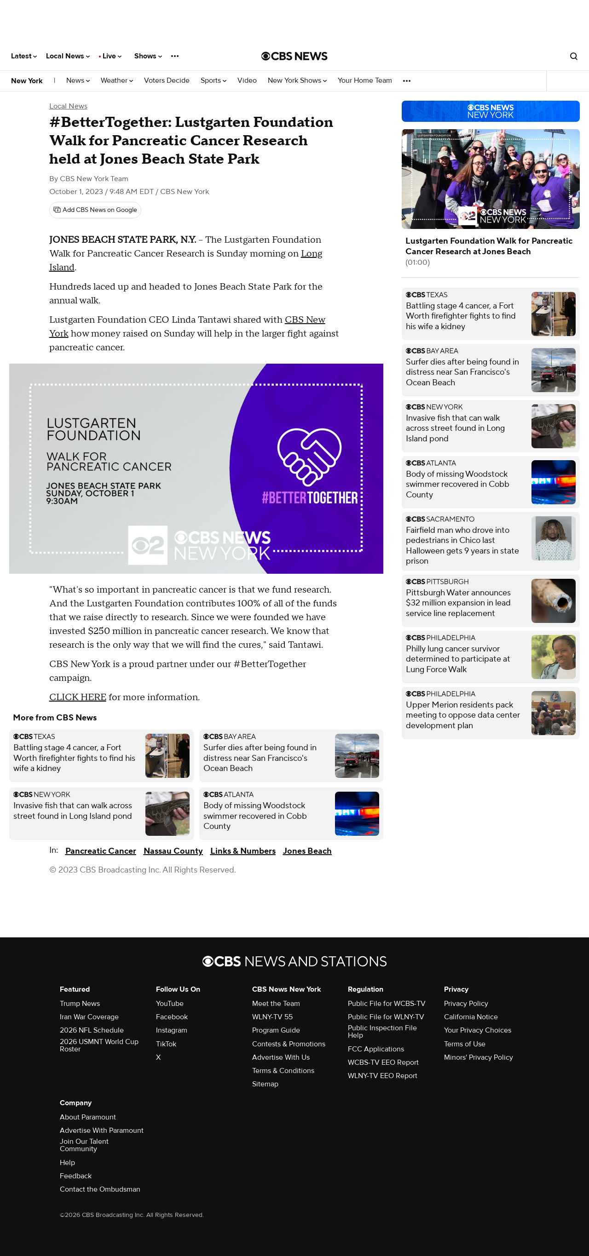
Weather (117, 80)
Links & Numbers (243, 851)
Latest (24, 56)
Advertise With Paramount (102, 1130)
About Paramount (88, 1117)
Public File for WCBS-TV (387, 1003)
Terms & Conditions (283, 1070)
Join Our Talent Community (84, 1145)
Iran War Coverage (89, 1017)
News (78, 80)
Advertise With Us (281, 1057)
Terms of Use (464, 1044)
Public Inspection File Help (382, 1031)
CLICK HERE (77, 697)
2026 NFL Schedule (92, 1030)
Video (247, 80)
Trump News (80, 1003)
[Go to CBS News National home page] (294, 56)
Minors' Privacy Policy (478, 1057)
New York (27, 81)
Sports (213, 80)
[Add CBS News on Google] (95, 210)
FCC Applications (376, 1049)
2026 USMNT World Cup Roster (99, 1045)
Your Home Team (365, 80)
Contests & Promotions (288, 1044)
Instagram (171, 1030)
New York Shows (297, 80)
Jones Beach (307, 851)
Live (112, 56)
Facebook (172, 1017)
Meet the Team (276, 1003)
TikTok (166, 1044)
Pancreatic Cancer (100, 851)
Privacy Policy (466, 1003)
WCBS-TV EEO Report (383, 1062)
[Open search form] (574, 56)
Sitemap (265, 1084)
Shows (148, 56)
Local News (68, 56)
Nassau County (173, 851)
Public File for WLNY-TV (386, 1017)
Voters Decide (167, 80)
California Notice (471, 1017)
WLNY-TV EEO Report (382, 1075)
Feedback (76, 1176)
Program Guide (276, 1030)
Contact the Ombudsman (100, 1189)
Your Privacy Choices (477, 1030)
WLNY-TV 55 (272, 1017)
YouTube (170, 1003)
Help (67, 1162)
